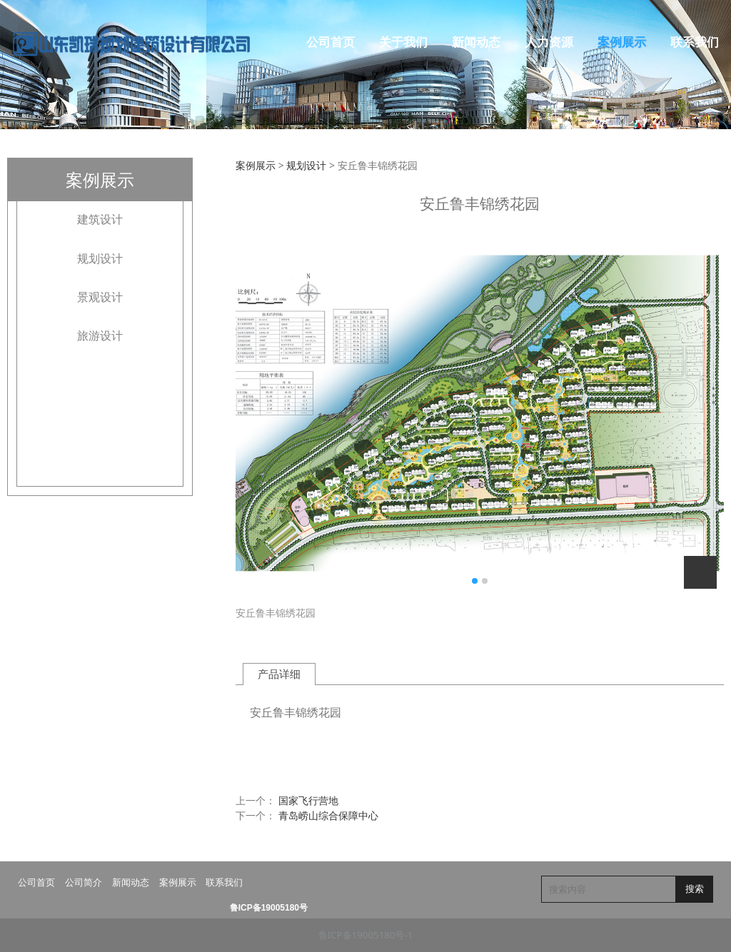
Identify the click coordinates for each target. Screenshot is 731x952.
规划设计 (100, 258)
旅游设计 (100, 335)
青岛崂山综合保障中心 (328, 815)
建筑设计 (100, 219)
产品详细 (279, 674)
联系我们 (694, 42)
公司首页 (330, 42)
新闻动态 (476, 42)
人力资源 (549, 42)
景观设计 (100, 297)
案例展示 (622, 42)
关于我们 (403, 42)
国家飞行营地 (308, 800)
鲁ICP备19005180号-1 (365, 934)
